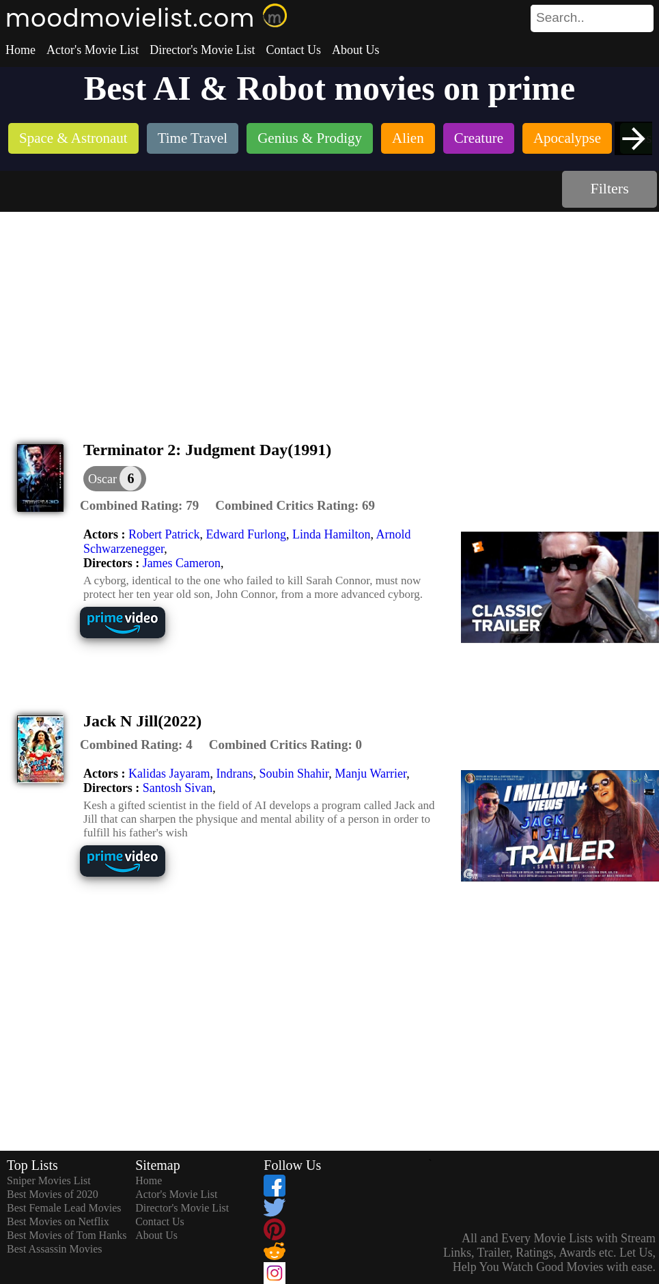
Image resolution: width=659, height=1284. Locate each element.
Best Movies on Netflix (58, 1221)
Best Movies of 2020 (52, 1194)
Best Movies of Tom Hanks (66, 1235)
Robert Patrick (163, 534)
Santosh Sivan (178, 788)
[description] (139, 505)
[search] (592, 18)
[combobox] (561, 18)
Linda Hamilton (331, 534)
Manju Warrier (370, 773)
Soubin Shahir (293, 773)
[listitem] (73, 140)
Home (20, 50)
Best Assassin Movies (54, 1249)
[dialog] (114, 478)
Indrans (234, 773)
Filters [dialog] (610, 188)
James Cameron (182, 563)
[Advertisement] (330, 314)
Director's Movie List (202, 50)
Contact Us (293, 50)
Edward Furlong (245, 534)
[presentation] (633, 138)
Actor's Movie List (92, 50)
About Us (356, 50)
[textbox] (561, 18)
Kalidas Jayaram (169, 773)
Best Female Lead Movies (64, 1208)
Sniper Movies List (49, 1180)
